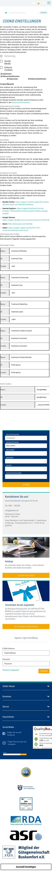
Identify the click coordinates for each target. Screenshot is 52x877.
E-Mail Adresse (9, 648)
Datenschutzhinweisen (21, 102)
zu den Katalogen (26, 575)
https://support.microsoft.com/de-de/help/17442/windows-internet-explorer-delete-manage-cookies (25, 210)
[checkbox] (1, 56)
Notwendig (7, 56)
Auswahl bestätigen (26, 866)
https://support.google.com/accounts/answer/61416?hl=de (26, 220)
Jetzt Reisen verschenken (26, 627)
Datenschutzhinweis (37, 79)
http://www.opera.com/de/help (20, 224)
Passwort (6, 659)
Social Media (5, 62)
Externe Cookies (6, 68)
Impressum (6, 74)
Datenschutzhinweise (10, 76)
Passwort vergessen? (11, 670)
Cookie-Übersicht (7, 84)
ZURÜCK (42, 13)
